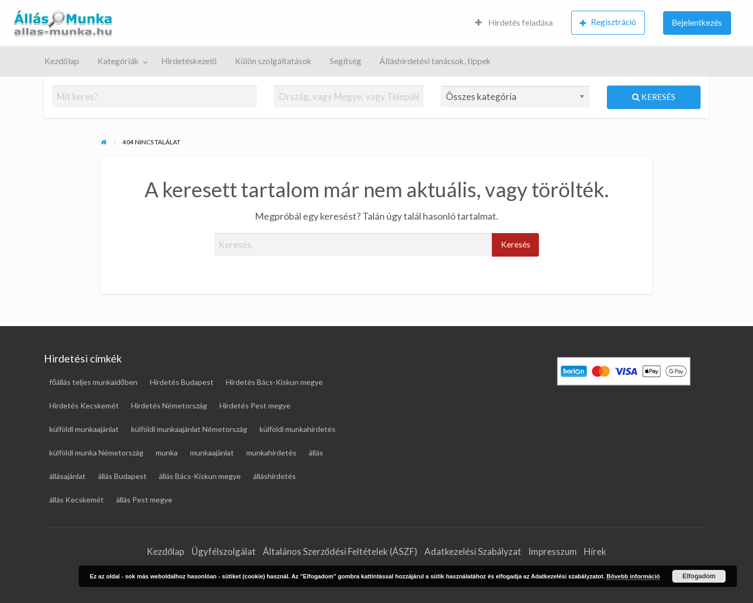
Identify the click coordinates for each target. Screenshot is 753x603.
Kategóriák (118, 61)
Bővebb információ (633, 576)
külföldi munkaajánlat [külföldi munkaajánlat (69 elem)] (84, 429)
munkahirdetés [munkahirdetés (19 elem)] (271, 452)
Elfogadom (699, 576)
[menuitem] (514, 23)
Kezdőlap (61, 61)
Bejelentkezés (697, 22)
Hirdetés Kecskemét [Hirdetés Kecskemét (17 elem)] (84, 405)
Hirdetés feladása (514, 22)
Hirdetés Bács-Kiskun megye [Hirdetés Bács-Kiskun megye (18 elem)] (274, 381)
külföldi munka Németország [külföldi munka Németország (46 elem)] (96, 452)
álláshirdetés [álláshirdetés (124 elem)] (274, 476)
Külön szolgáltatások (273, 61)
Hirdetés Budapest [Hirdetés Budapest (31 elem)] (182, 381)
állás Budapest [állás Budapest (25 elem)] (122, 476)
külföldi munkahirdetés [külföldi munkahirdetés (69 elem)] (298, 429)
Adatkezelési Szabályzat (472, 551)
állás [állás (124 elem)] (316, 452)
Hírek (595, 551)
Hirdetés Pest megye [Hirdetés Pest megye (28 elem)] (255, 405)
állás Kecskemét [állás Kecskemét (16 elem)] (76, 499)
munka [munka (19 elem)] (167, 452)
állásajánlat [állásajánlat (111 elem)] (67, 476)
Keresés (653, 97)
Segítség (345, 61)
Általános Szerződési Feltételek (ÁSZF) (340, 551)
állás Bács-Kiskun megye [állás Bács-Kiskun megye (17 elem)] (200, 476)
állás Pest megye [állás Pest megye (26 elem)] (144, 499)
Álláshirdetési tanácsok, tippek (435, 61)
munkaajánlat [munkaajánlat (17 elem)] (212, 452)
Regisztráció (608, 22)
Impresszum (552, 551)
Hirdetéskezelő (189, 61)
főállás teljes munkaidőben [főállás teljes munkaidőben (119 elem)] (93, 381)
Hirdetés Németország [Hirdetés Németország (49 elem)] (169, 405)
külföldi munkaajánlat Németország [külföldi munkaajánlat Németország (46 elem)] (189, 429)
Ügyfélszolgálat (224, 551)
